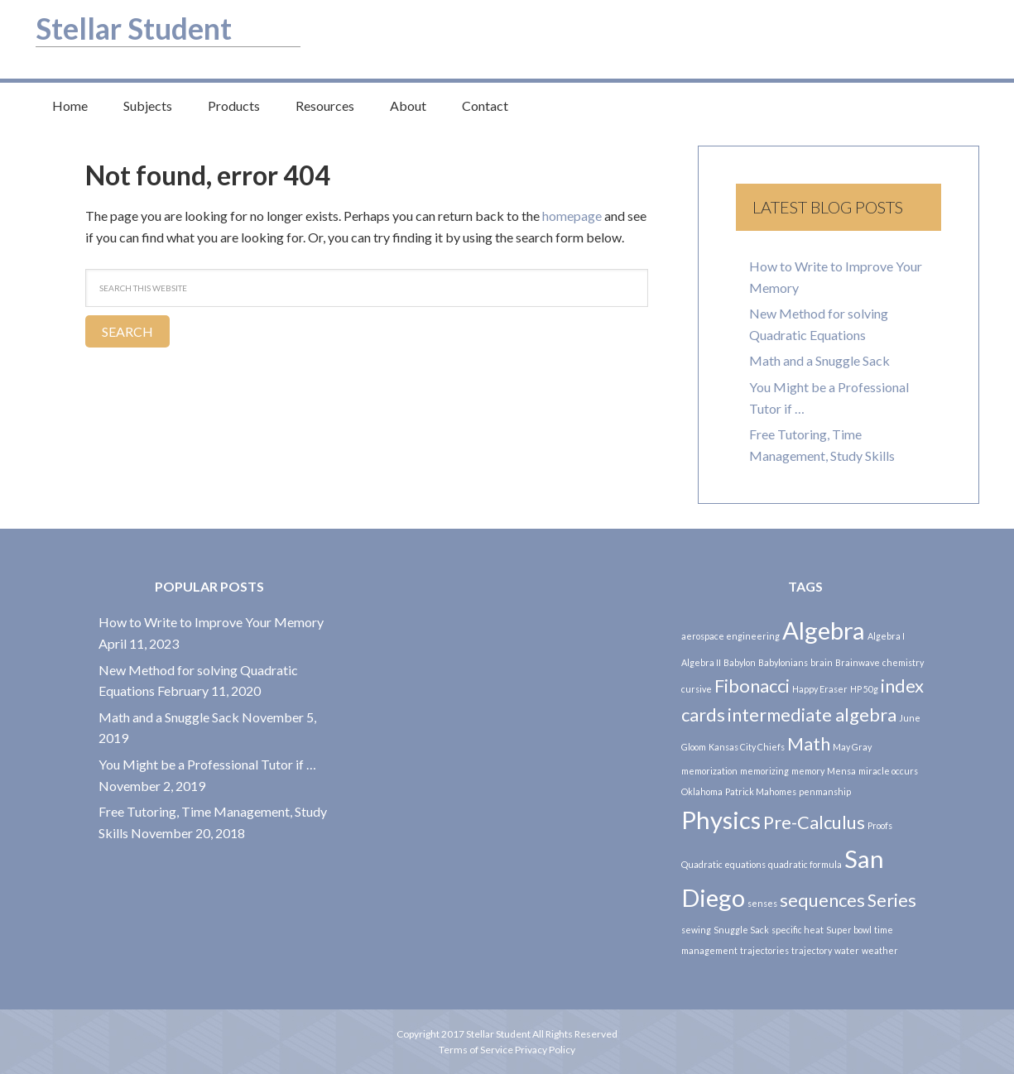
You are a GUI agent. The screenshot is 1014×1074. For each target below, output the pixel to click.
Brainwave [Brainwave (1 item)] (857, 662)
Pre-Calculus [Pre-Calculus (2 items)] (814, 822)
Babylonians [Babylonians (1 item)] (783, 662)
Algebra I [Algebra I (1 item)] (886, 635)
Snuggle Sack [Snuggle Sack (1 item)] (741, 929)
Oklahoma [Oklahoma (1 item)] (702, 791)
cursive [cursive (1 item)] (696, 688)
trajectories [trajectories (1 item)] (764, 950)
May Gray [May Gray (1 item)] (852, 746)
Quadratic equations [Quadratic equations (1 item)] (723, 864)
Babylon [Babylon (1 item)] (739, 662)
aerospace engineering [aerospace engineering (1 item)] (730, 635)
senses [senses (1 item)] (762, 903)
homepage (572, 215)
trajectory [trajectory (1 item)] (811, 950)
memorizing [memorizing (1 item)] (764, 770)
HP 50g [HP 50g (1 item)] (864, 688)
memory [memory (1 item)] (807, 770)
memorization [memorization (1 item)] (709, 770)
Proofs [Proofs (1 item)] (879, 825)
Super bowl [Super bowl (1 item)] (849, 929)
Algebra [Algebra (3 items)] (823, 630)
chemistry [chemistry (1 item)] (903, 662)
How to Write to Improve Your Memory (211, 622)
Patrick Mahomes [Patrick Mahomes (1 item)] (760, 791)
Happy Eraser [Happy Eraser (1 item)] (820, 688)
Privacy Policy (545, 1049)
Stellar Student (142, 27)
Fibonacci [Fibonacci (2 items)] (752, 685)
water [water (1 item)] (846, 950)
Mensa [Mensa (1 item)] (841, 770)
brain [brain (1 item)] (821, 662)
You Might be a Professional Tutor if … (207, 764)
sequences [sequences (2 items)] (822, 900)
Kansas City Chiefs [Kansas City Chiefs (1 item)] (747, 746)
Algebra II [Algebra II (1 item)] (701, 662)
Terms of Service (477, 1049)
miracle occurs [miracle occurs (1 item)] (888, 770)
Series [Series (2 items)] (891, 900)
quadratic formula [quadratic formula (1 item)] (805, 864)
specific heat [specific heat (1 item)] (797, 929)
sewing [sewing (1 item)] (696, 929)
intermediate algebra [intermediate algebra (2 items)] (812, 714)
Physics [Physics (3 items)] (721, 819)
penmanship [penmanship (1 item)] (825, 791)
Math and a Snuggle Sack (819, 360)
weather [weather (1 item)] (880, 950)
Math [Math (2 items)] (808, 743)
